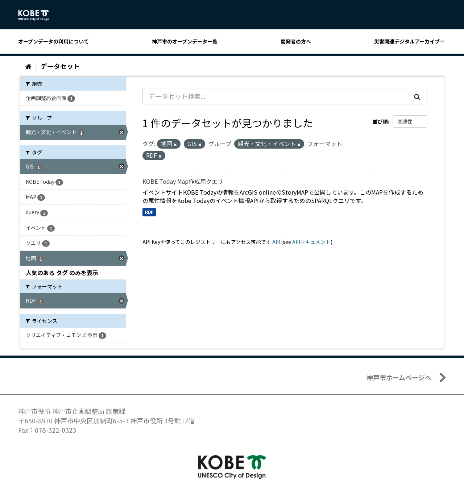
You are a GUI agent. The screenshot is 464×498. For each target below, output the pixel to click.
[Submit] (417, 96)
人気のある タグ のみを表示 (62, 272)
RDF (149, 212)
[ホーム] (28, 66)
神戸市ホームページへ (398, 377)
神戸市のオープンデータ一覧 (185, 41)
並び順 (380, 121)
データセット (60, 66)
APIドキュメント (311, 241)
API (276, 241)
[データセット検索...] (275, 96)
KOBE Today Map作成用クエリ (182, 181)
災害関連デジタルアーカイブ (407, 41)
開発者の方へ (296, 41)
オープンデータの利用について (53, 41)
